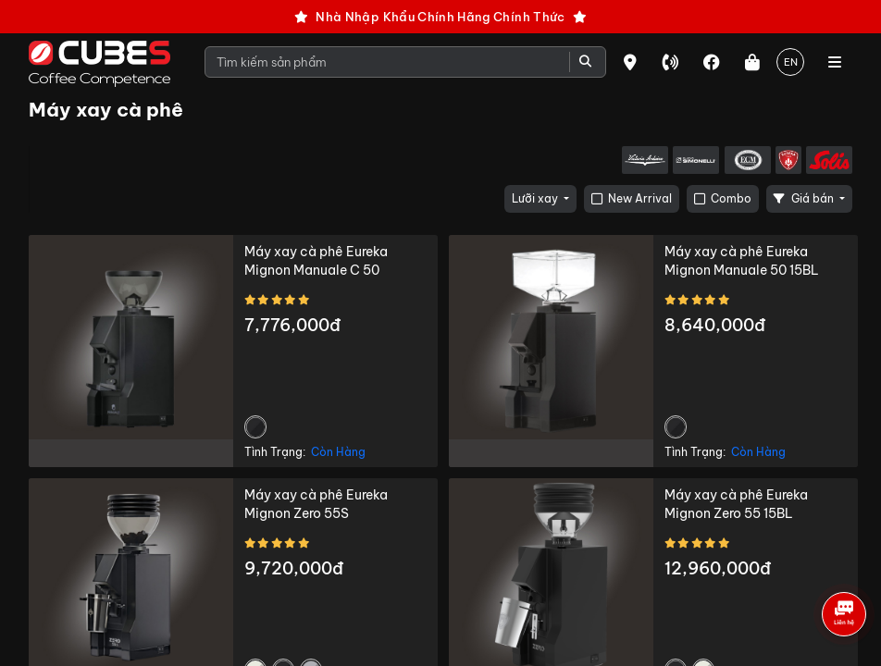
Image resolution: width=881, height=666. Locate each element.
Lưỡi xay (536, 198)
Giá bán (805, 198)
